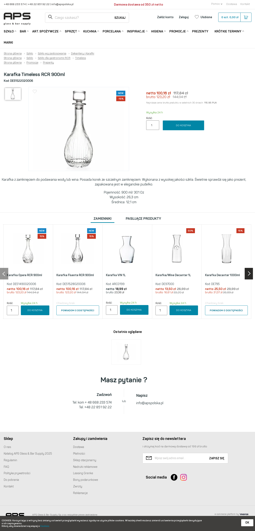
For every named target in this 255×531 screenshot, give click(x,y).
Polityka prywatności (17, 473)
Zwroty (77, 486)
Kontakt (245, 4)
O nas (7, 447)
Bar (23, 31)
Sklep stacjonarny (84, 460)
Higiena (157, 31)
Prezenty (200, 31)
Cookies (44, 526)
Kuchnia (89, 31)
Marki (8, 42)
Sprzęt (71, 31)
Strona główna (13, 53)
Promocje (177, 31)
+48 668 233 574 (15, 4)
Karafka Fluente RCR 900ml (75, 275)
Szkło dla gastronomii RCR (54, 58)
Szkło (9, 31)
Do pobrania (11, 480)
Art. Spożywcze (45, 31)
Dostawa (231, 4)
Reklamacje (80, 493)
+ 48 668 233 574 (98, 402)
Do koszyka (183, 125)
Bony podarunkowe (85, 480)
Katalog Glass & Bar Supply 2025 (28, 453)
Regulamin (10, 460)
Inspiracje (136, 31)
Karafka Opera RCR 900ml (24, 275)
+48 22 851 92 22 (39, 4)
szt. (234, 17)
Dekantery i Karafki (82, 53)
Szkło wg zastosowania (52, 53)
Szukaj (120, 18)
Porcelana (112, 31)
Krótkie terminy (228, 31)
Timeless (80, 58)
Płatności (79, 453)
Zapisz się (216, 458)
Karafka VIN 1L (116, 275)
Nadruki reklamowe (85, 467)
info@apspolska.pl (62, 4)
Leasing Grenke (83, 473)
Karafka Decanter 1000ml (222, 275)
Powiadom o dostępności (77, 310)
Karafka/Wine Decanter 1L (173, 275)
